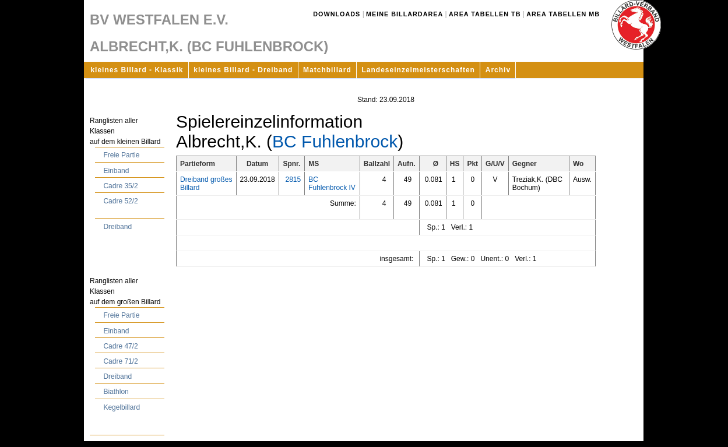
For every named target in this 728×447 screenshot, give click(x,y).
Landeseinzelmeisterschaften (418, 70)
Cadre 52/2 (120, 201)
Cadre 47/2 (120, 346)
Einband (116, 171)
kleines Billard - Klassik (136, 70)
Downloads (336, 13)
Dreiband (117, 227)
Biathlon (115, 392)
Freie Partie (121, 155)
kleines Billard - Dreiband (243, 70)
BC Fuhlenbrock (335, 141)
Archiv (498, 70)
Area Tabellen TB (484, 13)
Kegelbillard (121, 407)
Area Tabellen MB (563, 13)
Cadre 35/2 (120, 186)
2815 (293, 179)
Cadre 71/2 (120, 361)
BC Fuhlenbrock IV (332, 183)
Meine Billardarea (404, 13)
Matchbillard (327, 70)
